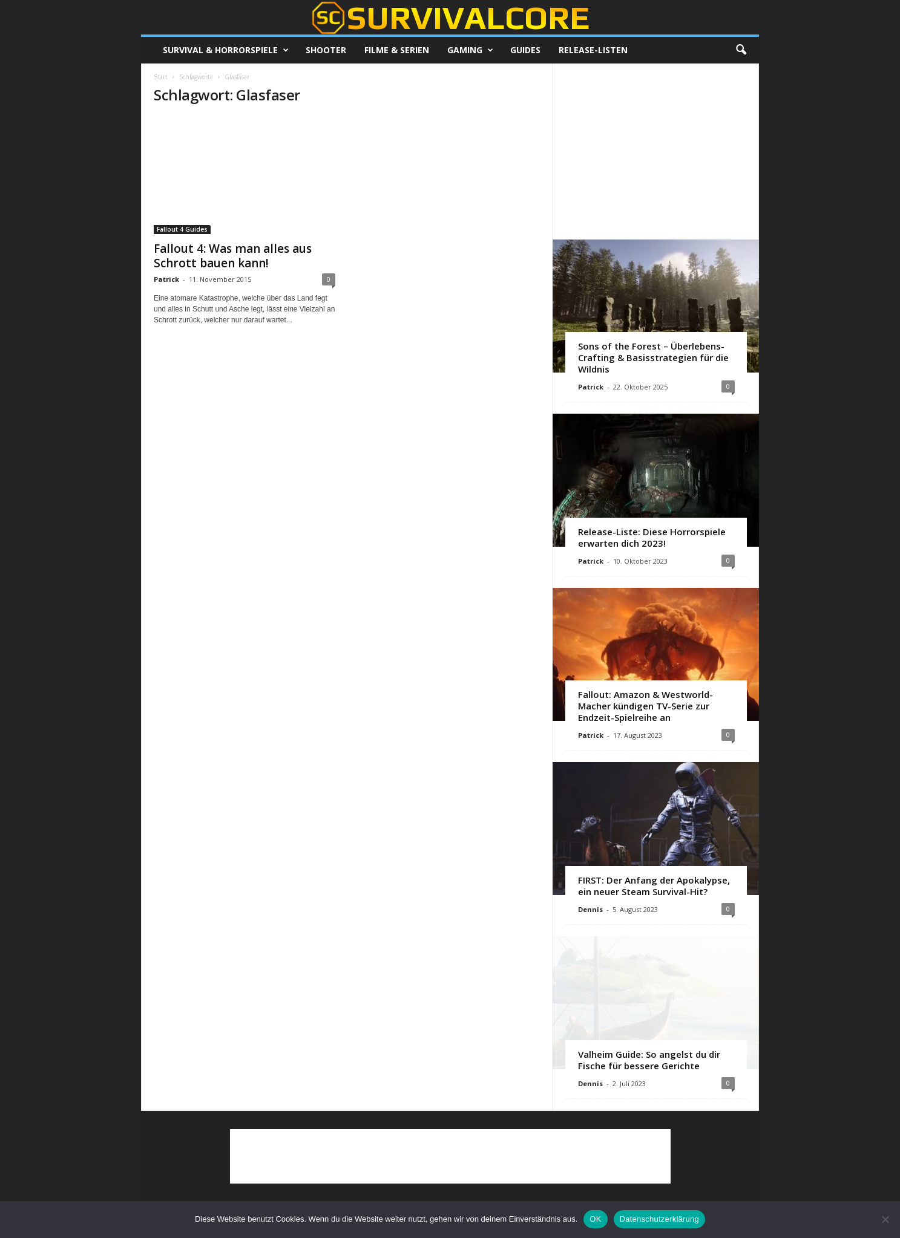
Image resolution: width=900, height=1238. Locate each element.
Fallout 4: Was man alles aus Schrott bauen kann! (233, 256)
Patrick (166, 279)
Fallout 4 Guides (182, 229)
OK (595, 1218)
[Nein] (885, 1219)
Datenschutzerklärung (659, 1218)
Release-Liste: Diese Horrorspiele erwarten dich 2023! (652, 537)
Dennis (590, 909)
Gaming (470, 50)
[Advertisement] (656, 151)
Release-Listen (593, 50)
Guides (525, 50)
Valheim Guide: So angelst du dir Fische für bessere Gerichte (649, 1060)
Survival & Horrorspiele (226, 50)
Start (161, 77)
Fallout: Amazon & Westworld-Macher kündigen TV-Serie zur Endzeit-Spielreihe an (645, 705)
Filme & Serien (396, 50)
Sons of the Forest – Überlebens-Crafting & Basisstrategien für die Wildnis (653, 357)
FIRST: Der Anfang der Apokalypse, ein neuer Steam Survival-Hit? (654, 886)
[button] (741, 50)
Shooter (326, 50)
